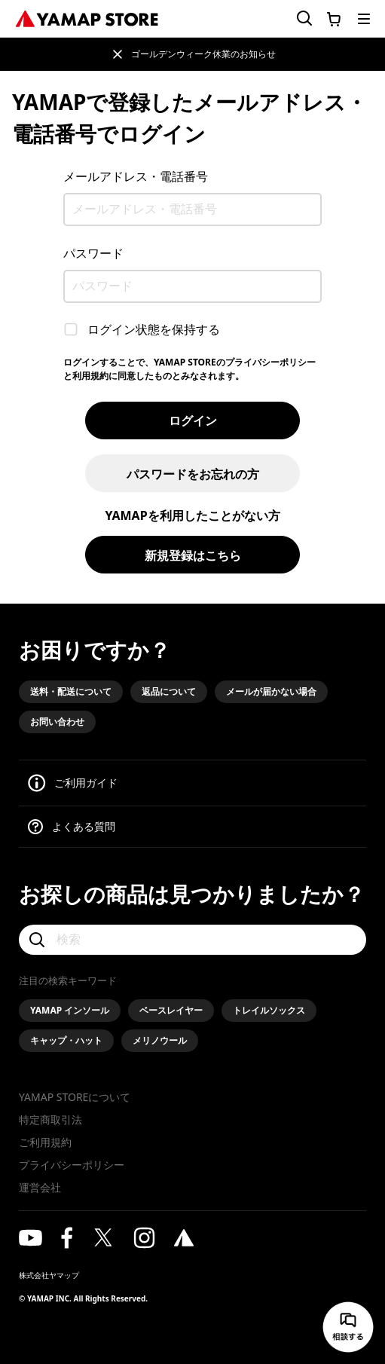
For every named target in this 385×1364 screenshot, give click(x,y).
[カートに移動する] (334, 19)
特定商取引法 (50, 1119)
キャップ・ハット (66, 1040)
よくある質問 (83, 826)
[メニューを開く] (364, 19)
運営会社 (40, 1187)
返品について (169, 691)
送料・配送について (71, 691)
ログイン (193, 420)
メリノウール (160, 1040)
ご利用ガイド (86, 782)
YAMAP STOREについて (74, 1097)
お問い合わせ (57, 721)
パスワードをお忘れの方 (193, 474)
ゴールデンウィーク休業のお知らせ (203, 53)
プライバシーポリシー (71, 1165)
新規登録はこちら (193, 555)
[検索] (192, 940)
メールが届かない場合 (271, 691)
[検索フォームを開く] (295, 18)
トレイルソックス (269, 1010)
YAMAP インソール (69, 1010)
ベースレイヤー (171, 1010)
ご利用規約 (45, 1142)
